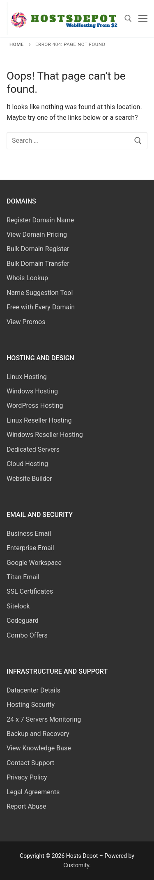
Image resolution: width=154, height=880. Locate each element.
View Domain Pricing (37, 234)
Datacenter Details (33, 690)
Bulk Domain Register (38, 249)
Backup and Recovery (38, 734)
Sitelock (18, 606)
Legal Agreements (33, 792)
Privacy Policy (27, 777)
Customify (76, 865)
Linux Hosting (27, 377)
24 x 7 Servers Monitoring (44, 719)
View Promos (26, 322)
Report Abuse (26, 806)
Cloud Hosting (27, 464)
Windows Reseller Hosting (45, 435)
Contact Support (30, 763)
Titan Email (23, 577)
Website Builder (29, 478)
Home (16, 44)
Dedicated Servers (33, 449)
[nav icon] (142, 18)
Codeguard (23, 620)
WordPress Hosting (35, 405)
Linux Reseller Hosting (39, 420)
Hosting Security (31, 705)
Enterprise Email (30, 548)
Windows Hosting (32, 391)
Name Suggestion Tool (40, 293)
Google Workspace (34, 563)
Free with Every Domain (41, 307)
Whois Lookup (27, 278)
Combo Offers (27, 635)
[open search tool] (128, 18)
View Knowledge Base (39, 748)
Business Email (29, 533)
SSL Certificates (30, 591)
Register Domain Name (40, 220)
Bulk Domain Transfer (38, 263)
